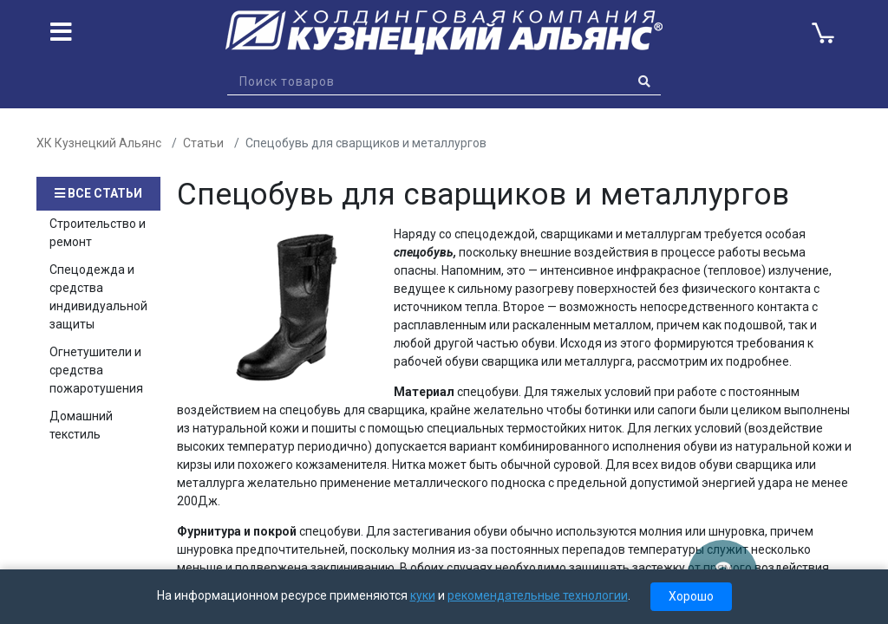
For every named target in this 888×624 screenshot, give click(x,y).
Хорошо (691, 596)
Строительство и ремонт (97, 233)
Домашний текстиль (81, 425)
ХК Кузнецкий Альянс (98, 143)
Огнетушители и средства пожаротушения (96, 370)
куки (422, 595)
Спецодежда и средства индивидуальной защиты (98, 297)
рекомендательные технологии (537, 595)
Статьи (203, 143)
